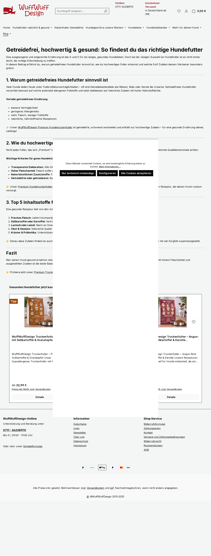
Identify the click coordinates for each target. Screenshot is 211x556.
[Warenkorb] (199, 11)
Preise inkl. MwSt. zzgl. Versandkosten (31, 389)
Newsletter (79, 432)
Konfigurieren (107, 173)
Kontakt (148, 432)
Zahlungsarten (152, 428)
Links (76, 428)
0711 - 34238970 (14, 430)
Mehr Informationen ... (110, 166)
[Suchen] (105, 11)
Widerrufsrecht (152, 441)
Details (40, 397)
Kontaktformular (32, 446)
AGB (146, 449)
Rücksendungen (153, 445)
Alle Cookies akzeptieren (136, 173)
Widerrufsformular (154, 424)
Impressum (79, 445)
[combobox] (78, 11)
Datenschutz (80, 441)
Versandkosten (95, 487)
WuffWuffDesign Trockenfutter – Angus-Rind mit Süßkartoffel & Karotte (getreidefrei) (171, 338)
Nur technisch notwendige (78, 173)
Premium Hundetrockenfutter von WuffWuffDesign (48, 186)
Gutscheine (79, 424)
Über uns (78, 436)
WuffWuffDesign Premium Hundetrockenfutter (45, 127)
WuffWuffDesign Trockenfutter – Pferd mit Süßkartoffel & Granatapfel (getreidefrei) (38, 338)
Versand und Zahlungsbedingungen (164, 436)
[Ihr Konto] (186, 11)
